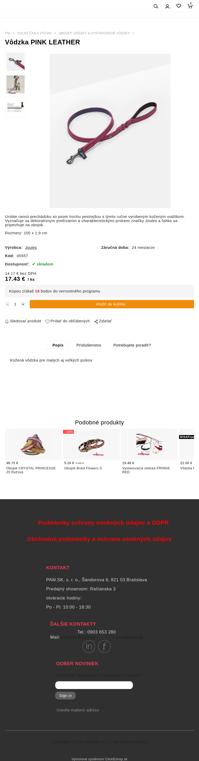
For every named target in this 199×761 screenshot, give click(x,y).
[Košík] (191, 6)
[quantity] (15, 304)
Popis (57, 345)
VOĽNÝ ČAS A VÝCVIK (34, 33)
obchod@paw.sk (78, 637)
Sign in (65, 695)
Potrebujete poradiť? (132, 345)
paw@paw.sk (129, 637)
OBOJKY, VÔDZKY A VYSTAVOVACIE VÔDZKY (94, 33)
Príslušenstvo (88, 345)
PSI (7, 33)
